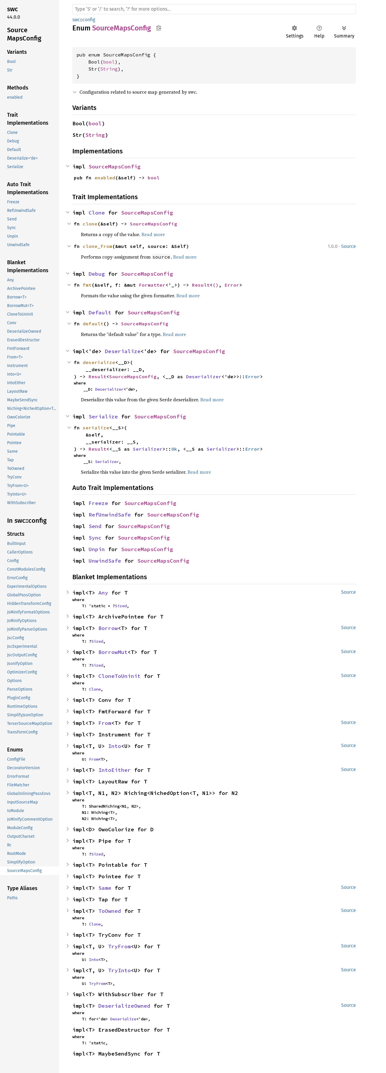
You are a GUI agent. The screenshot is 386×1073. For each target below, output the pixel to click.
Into (114, 746)
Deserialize (123, 351)
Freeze (98, 503)
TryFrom (119, 946)
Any (103, 592)
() (216, 285)
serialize (96, 428)
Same (104, 887)
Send (95, 526)
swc (76, 19)
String (109, 69)
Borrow (108, 628)
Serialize (103, 416)
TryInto (119, 970)
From (104, 723)
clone (90, 224)
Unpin (97, 549)
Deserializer (203, 376)
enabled (105, 178)
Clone (97, 212)
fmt (87, 285)
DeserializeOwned (124, 1005)
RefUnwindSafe (110, 514)
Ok (174, 449)
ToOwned (109, 911)
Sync (95, 537)
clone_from (97, 246)
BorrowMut (113, 652)
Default (100, 312)
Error (231, 285)
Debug (97, 273)
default (93, 324)
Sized (121, 605)
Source (348, 246)
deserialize (99, 362)
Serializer (147, 449)
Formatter (152, 285)
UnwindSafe (105, 560)
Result (201, 285)
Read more (153, 234)
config (88, 19)
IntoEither (114, 770)
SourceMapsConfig (115, 166)
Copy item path (159, 28)
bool (109, 62)
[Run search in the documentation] (214, 9)
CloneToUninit (119, 676)
